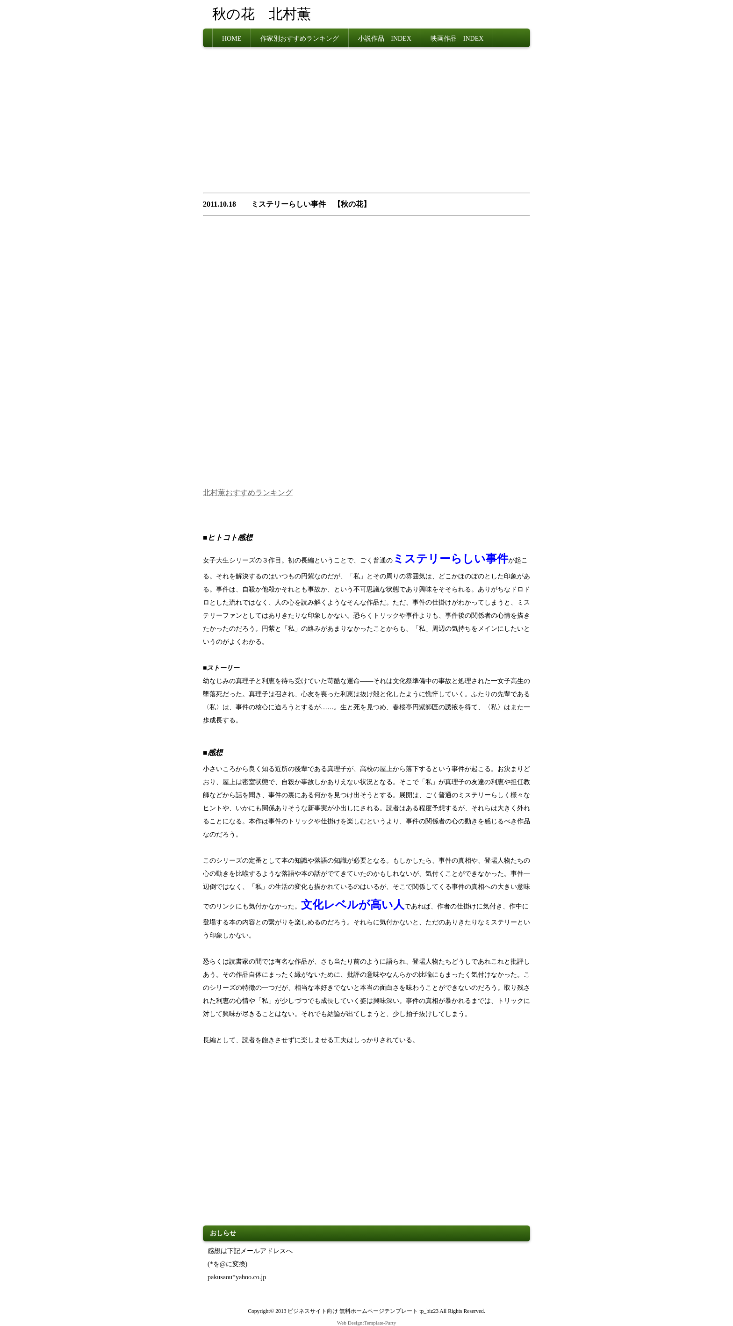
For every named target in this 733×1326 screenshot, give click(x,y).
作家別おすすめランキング (299, 37)
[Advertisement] (366, 122)
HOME (231, 37)
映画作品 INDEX (457, 37)
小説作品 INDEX (384, 37)
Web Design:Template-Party (366, 1321)
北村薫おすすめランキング (248, 491)
